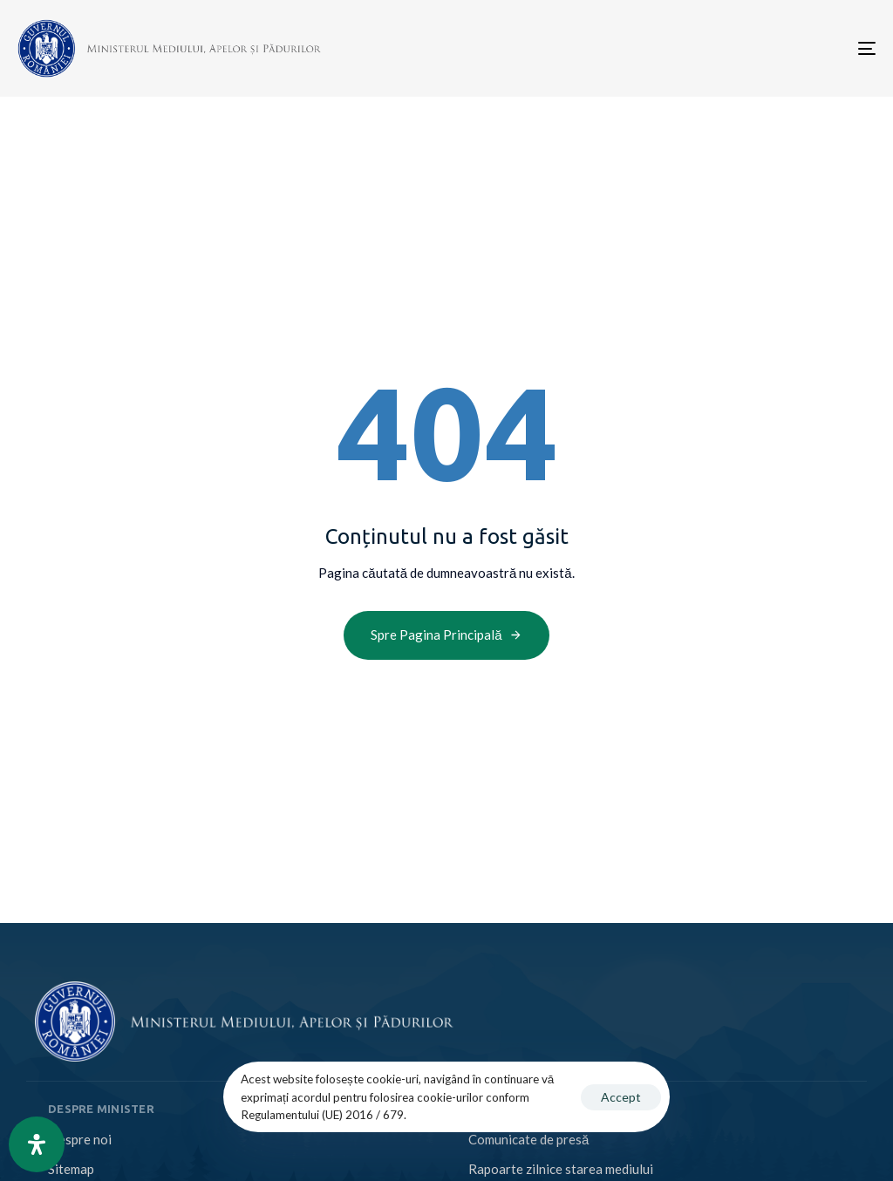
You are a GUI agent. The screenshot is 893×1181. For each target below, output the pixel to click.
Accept (621, 1096)
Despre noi (80, 1139)
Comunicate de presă (528, 1139)
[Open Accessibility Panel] (37, 1144)
